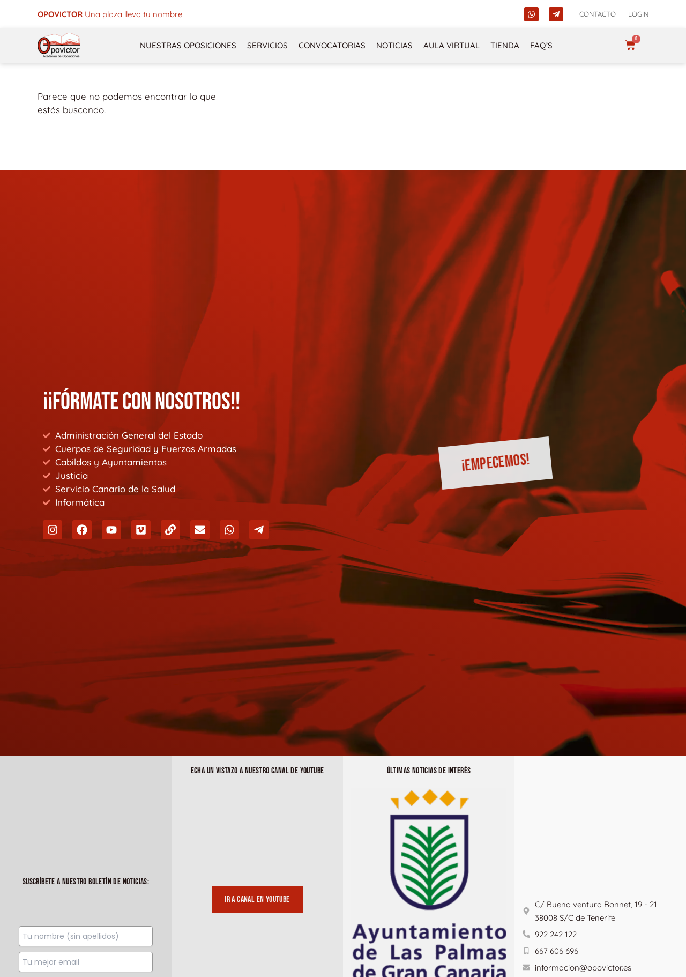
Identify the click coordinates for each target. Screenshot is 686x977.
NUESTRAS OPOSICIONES (188, 45)
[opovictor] (59, 45)
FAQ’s (541, 45)
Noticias (394, 45)
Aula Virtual (451, 45)
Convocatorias (332, 45)
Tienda (504, 45)
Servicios (267, 45)
